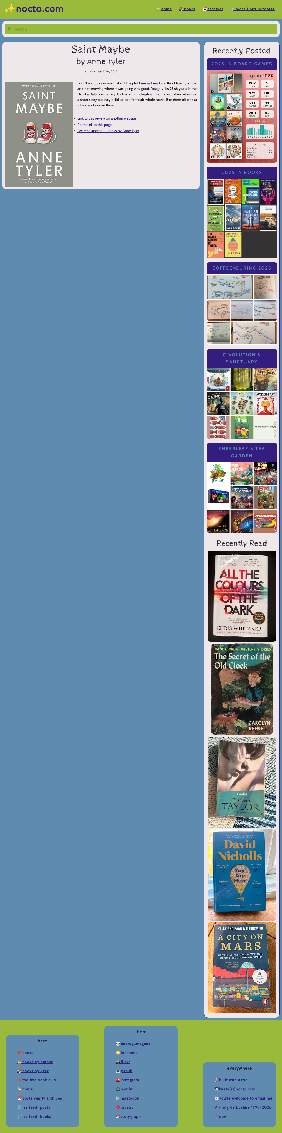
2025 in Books (241, 172)
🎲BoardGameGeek (133, 1043)
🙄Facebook (127, 1053)
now (223, 1116)
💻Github (124, 1071)
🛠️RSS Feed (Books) (35, 1116)
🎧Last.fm (125, 1089)
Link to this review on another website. (106, 118)
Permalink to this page (94, 124)
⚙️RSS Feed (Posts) (34, 1107)
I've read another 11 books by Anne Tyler (108, 131)
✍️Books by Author (35, 1062)
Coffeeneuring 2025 (241, 268)
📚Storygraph (128, 1116)
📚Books (187, 9)
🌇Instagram (127, 1080)
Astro (243, 1080)
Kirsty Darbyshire (234, 1107)
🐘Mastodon (127, 1098)
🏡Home (164, 9)
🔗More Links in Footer (253, 9)
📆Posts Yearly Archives (39, 1098)
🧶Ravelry (125, 1107)
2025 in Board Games (241, 63)
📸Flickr (123, 1062)
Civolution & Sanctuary (242, 358)
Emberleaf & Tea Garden (241, 452)
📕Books (25, 1053)
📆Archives (213, 9)
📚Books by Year (33, 1071)
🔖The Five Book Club (36, 1080)
